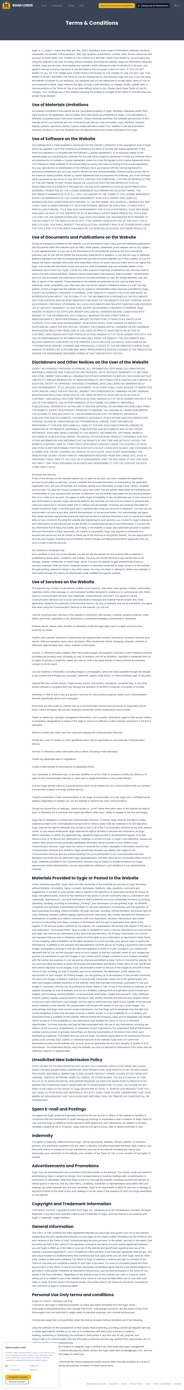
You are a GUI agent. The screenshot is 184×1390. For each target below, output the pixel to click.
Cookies (177, 1384)
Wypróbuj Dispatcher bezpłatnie (117, 5)
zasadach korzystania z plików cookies (32, 1360)
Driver (71, 5)
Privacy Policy (136, 1384)
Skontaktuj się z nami (96, 1384)
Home (44, 5)
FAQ (81, 5)
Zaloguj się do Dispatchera (154, 5)
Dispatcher (57, 5)
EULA (148, 1384)
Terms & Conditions (162, 1384)
